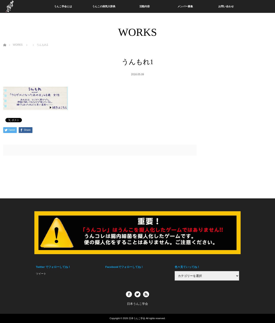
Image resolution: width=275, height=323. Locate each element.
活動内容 (144, 6)
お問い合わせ (226, 6)
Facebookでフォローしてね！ (124, 267)
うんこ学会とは (63, 6)
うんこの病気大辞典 (103, 6)
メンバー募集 (185, 6)
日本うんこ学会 (137, 318)
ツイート (41, 273)
